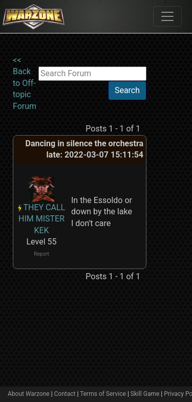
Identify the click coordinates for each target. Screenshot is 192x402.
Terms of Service (103, 393)
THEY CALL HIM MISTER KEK (41, 219)
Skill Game (145, 393)
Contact (65, 393)
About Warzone (29, 393)
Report (41, 254)
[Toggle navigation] (167, 16)
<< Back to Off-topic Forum (24, 83)
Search (127, 90)
